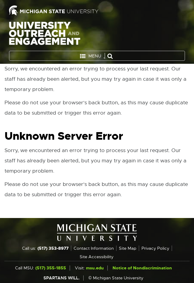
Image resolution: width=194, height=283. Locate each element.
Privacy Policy (155, 248)
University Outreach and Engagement (44, 34)
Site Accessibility (96, 256)
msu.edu (95, 268)
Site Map (127, 248)
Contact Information (94, 248)
